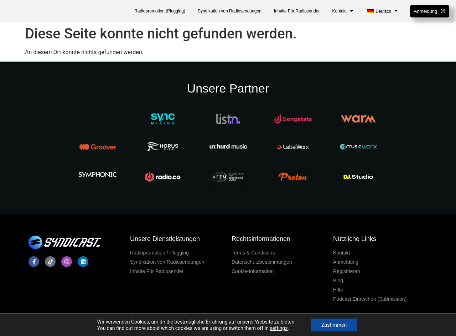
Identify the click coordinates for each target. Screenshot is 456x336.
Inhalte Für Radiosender (297, 11)
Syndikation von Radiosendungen (229, 11)
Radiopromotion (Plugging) (159, 11)
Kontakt (342, 11)
